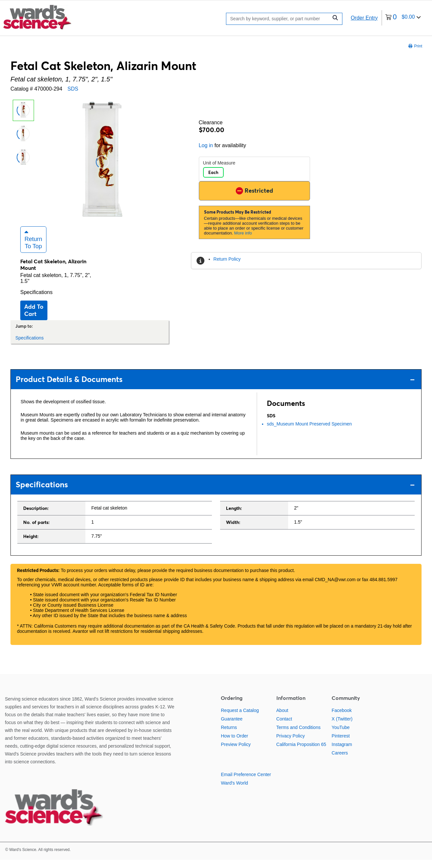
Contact (284, 726)
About (282, 717)
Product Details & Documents (215, 386)
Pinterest (341, 743)
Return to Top (33, 246)
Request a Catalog (240, 717)
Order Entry (364, 18)
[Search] (279, 19)
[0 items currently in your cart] (403, 18)
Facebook (342, 717)
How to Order (234, 743)
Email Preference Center (246, 782)
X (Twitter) (342, 726)
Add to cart (33, 317)
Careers (340, 760)
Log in (206, 145)
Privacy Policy (290, 743)
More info (243, 233)
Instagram (342, 751)
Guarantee (231, 726)
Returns (229, 734)
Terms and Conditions (298, 734)
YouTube (341, 734)
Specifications (36, 299)
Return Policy (227, 259)
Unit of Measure (219, 162)
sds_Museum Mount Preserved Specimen (309, 431)
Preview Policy (236, 751)
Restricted (254, 190)
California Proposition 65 (301, 751)
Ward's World (234, 790)
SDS (72, 89)
